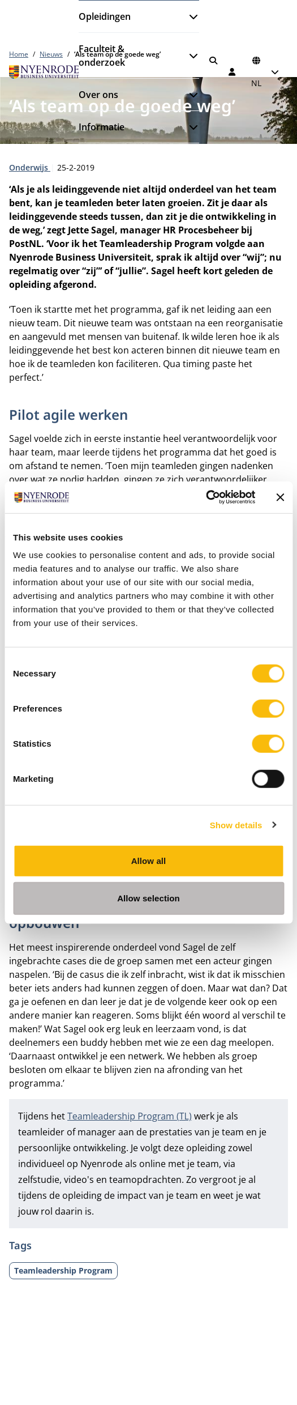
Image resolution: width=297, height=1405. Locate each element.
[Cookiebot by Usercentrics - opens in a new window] (205, 497)
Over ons (98, 94)
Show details (236, 824)
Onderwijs (29, 167)
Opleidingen (105, 16)
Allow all (148, 861)
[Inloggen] (232, 72)
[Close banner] (280, 497)
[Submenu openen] (189, 16)
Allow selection (148, 897)
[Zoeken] (213, 60)
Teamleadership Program (63, 1270)
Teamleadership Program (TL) (129, 1116)
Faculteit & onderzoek (102, 55)
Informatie (101, 127)
